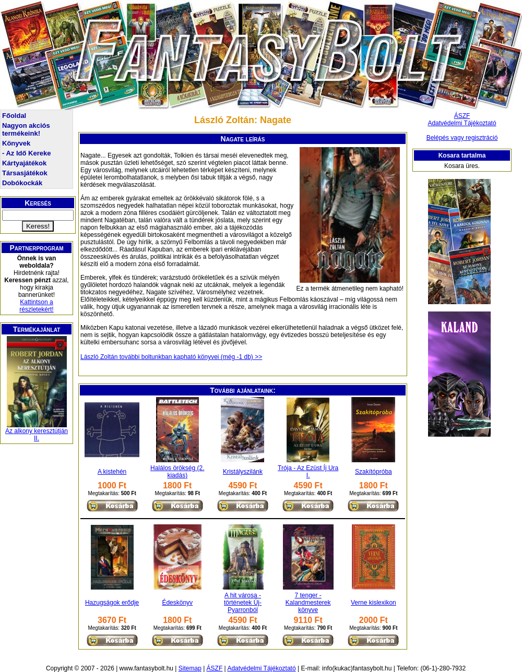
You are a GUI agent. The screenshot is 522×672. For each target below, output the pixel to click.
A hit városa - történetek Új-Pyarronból (243, 603)
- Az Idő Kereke (26, 153)
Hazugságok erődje (112, 602)
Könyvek (16, 143)
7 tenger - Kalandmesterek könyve (308, 603)
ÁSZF (462, 115)
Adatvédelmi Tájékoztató (462, 123)
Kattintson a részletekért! (36, 305)
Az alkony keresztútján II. (36, 434)
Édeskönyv (177, 602)
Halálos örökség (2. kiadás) (177, 471)
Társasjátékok (25, 173)
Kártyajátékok (24, 163)
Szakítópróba (373, 471)
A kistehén (112, 471)
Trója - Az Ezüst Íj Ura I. (308, 471)
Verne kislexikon (373, 602)
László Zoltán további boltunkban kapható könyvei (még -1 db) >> (171, 357)
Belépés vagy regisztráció (462, 137)
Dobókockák (22, 183)
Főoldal (14, 115)
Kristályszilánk (243, 471)
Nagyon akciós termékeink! (26, 129)
